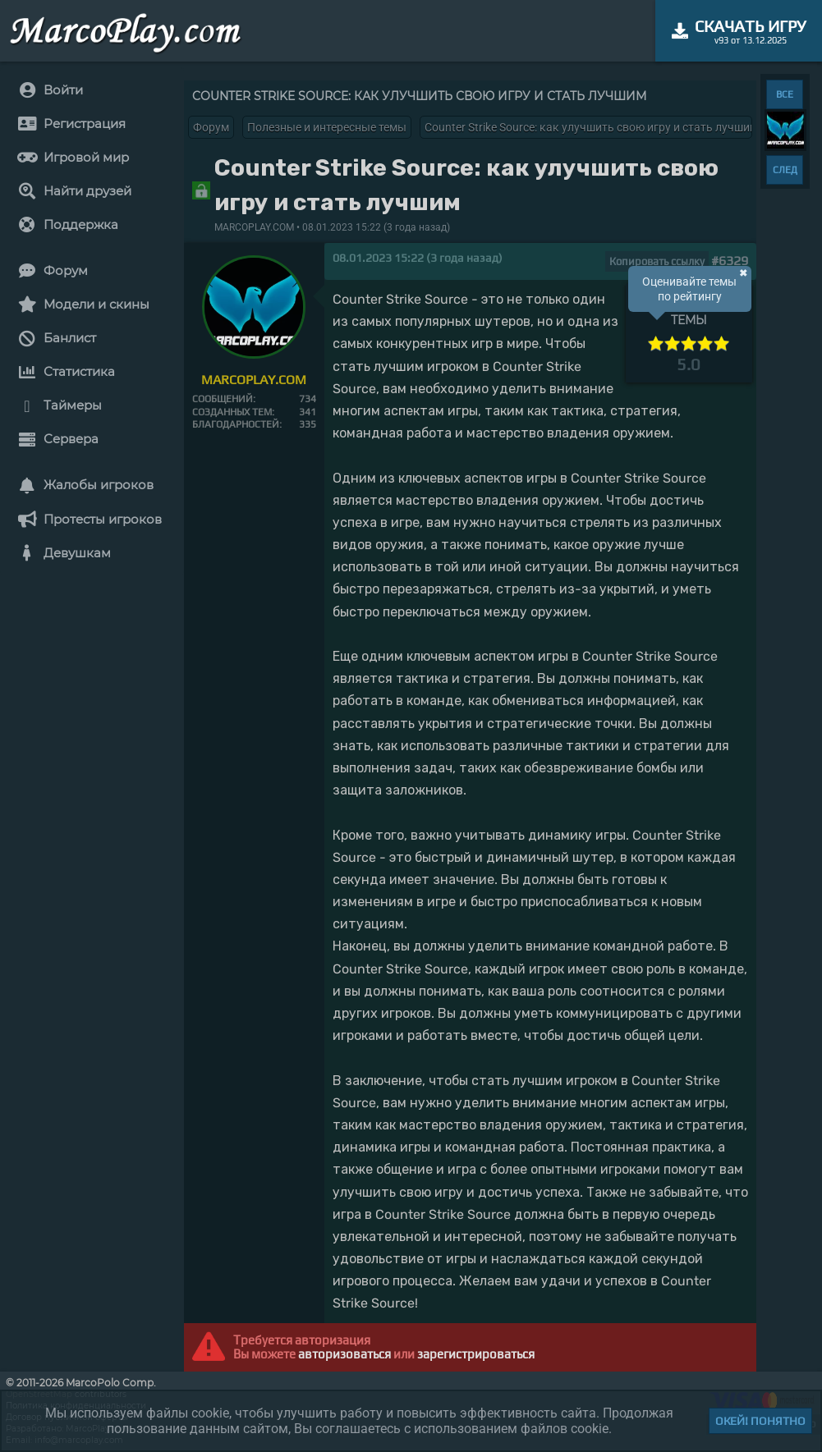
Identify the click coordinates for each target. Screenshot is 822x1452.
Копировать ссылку (657, 261)
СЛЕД (785, 170)
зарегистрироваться (476, 1354)
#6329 (729, 260)
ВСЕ (784, 94)
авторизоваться (344, 1354)
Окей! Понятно (760, 1420)
